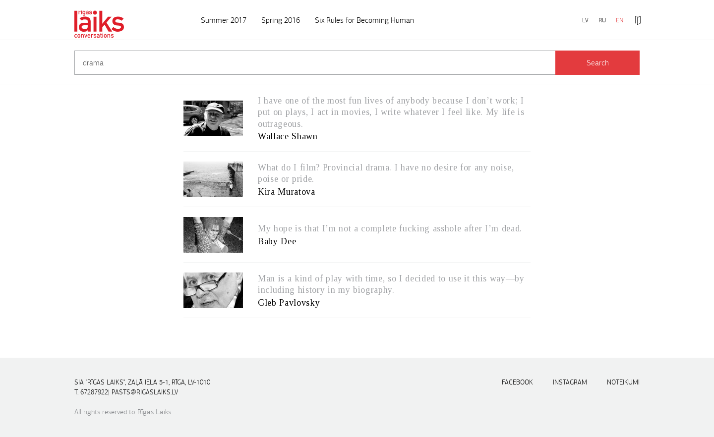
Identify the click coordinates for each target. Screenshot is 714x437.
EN (619, 20)
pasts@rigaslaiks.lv (145, 392)
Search (598, 62)
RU (602, 20)
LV (585, 20)
